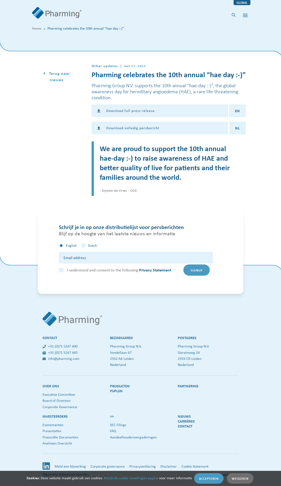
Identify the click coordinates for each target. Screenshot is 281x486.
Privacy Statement (155, 270)
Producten (120, 386)
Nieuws (184, 416)
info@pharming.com (61, 358)
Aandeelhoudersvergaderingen (133, 437)
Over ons (51, 386)
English (71, 245)
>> (112, 416)
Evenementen (53, 424)
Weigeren (240, 478)
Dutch (92, 245)
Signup (197, 270)
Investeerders (55, 416)
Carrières (186, 421)
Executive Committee (59, 394)
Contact (185, 426)
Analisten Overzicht (57, 443)
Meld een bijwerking (70, 466)
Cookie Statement (194, 466)
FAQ (113, 430)
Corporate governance (108, 466)
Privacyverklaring (142, 466)
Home (36, 28)
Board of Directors (57, 400)
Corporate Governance (60, 406)
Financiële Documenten (60, 437)
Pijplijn (116, 390)
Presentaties (52, 430)
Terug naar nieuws (59, 76)
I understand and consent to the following (119, 270)
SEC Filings (118, 424)
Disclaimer (168, 466)
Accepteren (209, 478)
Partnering (188, 386)
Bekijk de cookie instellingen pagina (131, 478)
